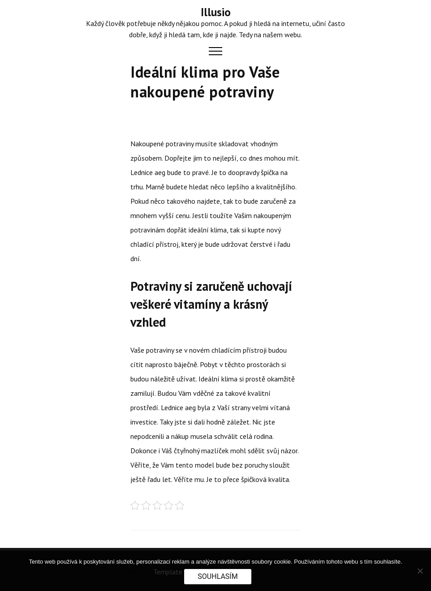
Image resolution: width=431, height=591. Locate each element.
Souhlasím (217, 576)
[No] (419, 570)
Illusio (216, 12)
